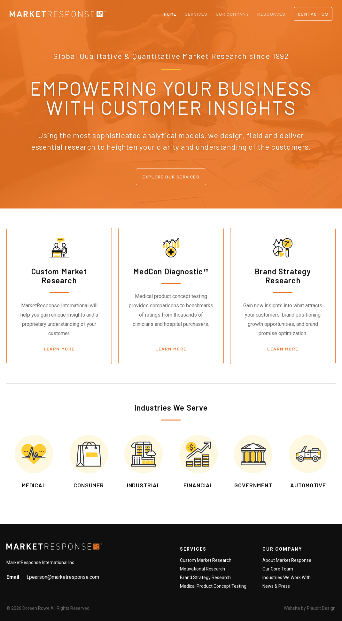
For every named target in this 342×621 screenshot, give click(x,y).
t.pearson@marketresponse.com (63, 577)
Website (292, 608)
